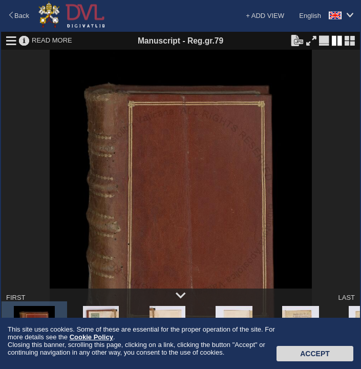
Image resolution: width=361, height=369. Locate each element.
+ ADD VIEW (265, 15)
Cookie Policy (91, 337)
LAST (346, 297)
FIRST (16, 297)
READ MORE (52, 40)
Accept (315, 354)
